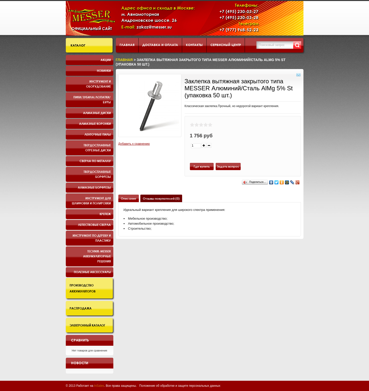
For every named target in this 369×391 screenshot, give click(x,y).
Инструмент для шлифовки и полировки (91, 200)
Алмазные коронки (95, 124)
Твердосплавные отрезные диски (97, 147)
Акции (106, 60)
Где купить (202, 166)
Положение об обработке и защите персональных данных (179, 385)
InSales (99, 385)
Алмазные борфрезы (94, 187)
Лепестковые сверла (94, 225)
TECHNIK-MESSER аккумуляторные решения (97, 256)
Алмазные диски (97, 113)
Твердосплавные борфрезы (97, 174)
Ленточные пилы (98, 134)
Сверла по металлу (95, 161)
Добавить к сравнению (134, 144)
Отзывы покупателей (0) (161, 198)
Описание (128, 198)
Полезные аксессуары (92, 272)
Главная (127, 45)
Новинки (104, 71)
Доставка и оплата (160, 45)
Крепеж (105, 214)
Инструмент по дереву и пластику (92, 237)
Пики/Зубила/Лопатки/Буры (92, 99)
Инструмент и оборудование (98, 83)
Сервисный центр (225, 45)
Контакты (194, 45)
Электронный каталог (87, 325)
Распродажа (81, 308)
